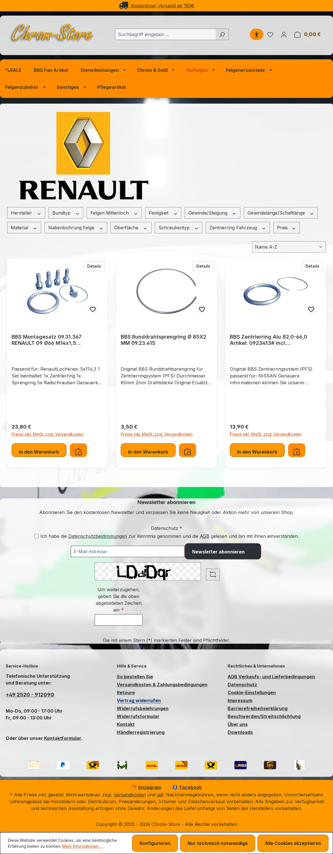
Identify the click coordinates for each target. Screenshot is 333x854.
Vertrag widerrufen (139, 700)
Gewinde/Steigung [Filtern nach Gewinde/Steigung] (212, 213)
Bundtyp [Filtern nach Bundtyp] (66, 213)
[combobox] (165, 34)
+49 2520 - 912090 (30, 695)
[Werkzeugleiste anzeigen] (256, 34)
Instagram (146, 787)
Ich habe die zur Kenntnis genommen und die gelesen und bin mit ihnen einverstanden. (169, 536)
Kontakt (126, 724)
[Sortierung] (289, 247)
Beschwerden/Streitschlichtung (264, 716)
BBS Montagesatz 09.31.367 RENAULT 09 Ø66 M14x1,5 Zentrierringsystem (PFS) (47, 340)
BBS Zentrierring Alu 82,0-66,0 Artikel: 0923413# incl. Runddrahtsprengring (268, 340)
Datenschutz (242, 684)
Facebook (187, 787)
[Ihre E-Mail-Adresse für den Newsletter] (127, 551)
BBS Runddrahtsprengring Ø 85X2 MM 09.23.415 (163, 340)
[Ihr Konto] (284, 34)
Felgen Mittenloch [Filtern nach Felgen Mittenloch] (114, 213)
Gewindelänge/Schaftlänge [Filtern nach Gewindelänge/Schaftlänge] (280, 213)
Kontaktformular (62, 738)
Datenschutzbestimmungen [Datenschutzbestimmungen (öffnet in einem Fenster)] (97, 536)
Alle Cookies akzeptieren (293, 843)
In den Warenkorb (39, 452)
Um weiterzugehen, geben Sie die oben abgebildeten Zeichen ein (118, 600)
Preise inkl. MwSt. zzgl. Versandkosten (48, 434)
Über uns (238, 724)
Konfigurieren (155, 843)
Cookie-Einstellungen (252, 692)
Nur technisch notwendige (218, 843)
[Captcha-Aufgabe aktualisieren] (213, 574)
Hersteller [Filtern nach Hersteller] (26, 213)
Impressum (240, 700)
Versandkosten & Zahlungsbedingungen (162, 684)
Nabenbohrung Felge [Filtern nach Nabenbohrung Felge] (76, 228)
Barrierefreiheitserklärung (258, 708)
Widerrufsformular (138, 716)
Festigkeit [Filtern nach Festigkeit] (163, 213)
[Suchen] (222, 34)
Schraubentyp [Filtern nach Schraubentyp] (179, 228)
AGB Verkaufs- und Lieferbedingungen (271, 676)
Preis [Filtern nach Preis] (286, 228)
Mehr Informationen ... (82, 846)
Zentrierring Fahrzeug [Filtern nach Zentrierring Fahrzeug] (237, 228)
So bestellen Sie (135, 676)
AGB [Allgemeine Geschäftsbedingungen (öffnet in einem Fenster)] (204, 536)
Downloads (240, 732)
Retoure (126, 692)
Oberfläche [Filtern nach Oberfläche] (131, 228)
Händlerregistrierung (141, 732)
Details (96, 265)
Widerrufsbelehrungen (142, 708)
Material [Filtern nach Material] (24, 228)
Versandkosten (130, 795)
